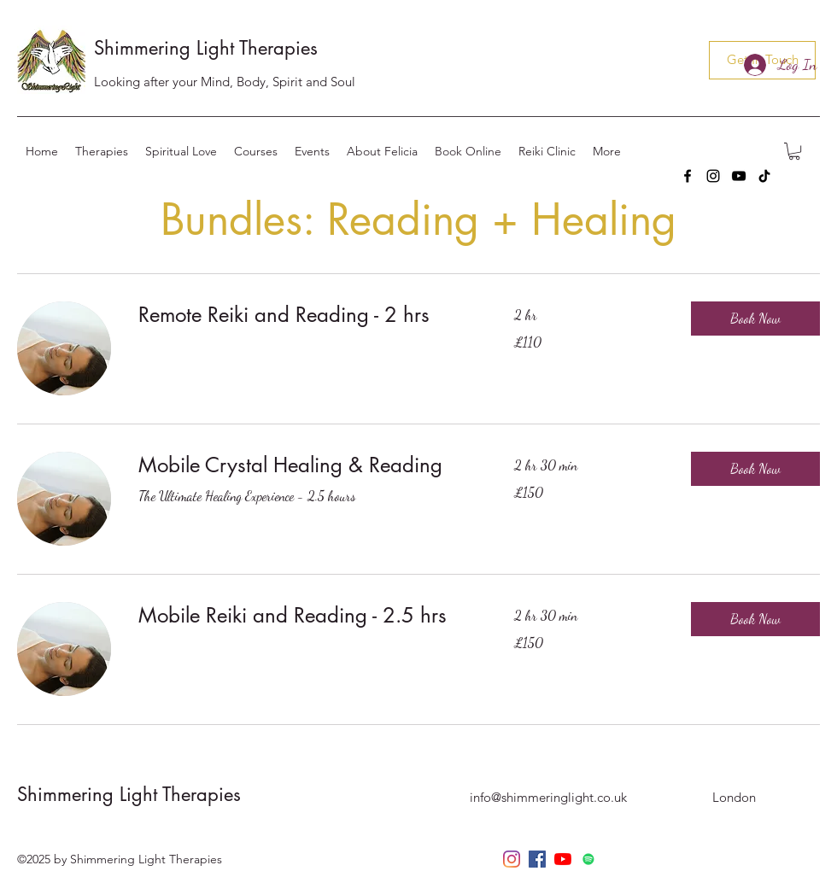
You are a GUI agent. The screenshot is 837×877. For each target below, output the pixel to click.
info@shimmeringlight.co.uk (548, 797)
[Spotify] (588, 859)
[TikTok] (764, 175)
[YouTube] (738, 175)
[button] (794, 151)
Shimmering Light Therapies (206, 48)
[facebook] (687, 175)
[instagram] (713, 175)
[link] (305, 315)
